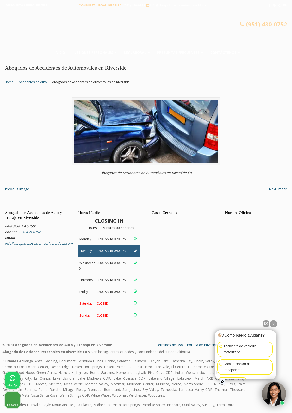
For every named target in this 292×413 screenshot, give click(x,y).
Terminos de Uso (169, 345)
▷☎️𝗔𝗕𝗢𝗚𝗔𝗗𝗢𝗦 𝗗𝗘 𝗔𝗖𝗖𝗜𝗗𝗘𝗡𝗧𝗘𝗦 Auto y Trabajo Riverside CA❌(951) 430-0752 (146, 30)
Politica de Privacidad (203, 345)
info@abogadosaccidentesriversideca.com (181, 5)
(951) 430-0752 (134, 5)
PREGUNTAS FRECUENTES (26, 5)
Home (9, 82)
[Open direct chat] (266, 323)
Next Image (278, 189)
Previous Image (17, 189)
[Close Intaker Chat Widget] (273, 323)
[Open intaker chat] (222, 381)
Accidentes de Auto (33, 82)
